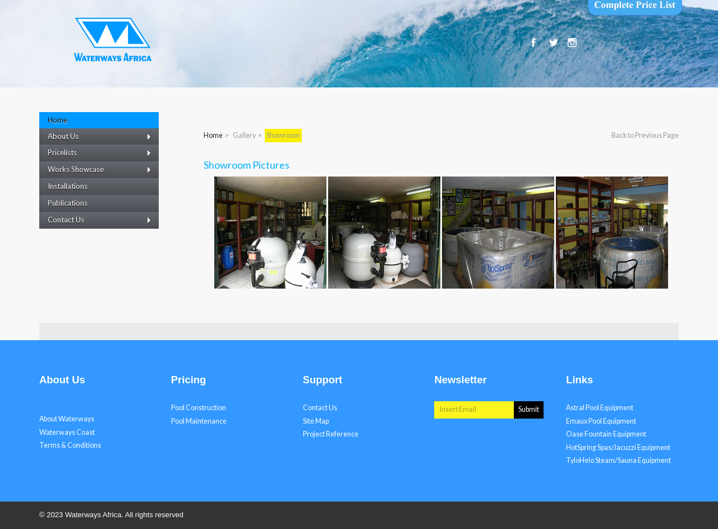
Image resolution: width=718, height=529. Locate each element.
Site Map (316, 421)
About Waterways (66, 419)
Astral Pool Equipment (599, 407)
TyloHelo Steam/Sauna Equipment (618, 460)
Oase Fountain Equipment (606, 434)
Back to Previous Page (645, 135)
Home (213, 135)
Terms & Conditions (70, 445)
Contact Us (320, 407)
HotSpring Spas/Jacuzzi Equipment (618, 447)
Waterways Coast (67, 432)
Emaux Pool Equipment (601, 421)
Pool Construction (198, 407)
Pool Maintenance (199, 421)
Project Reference (330, 434)
